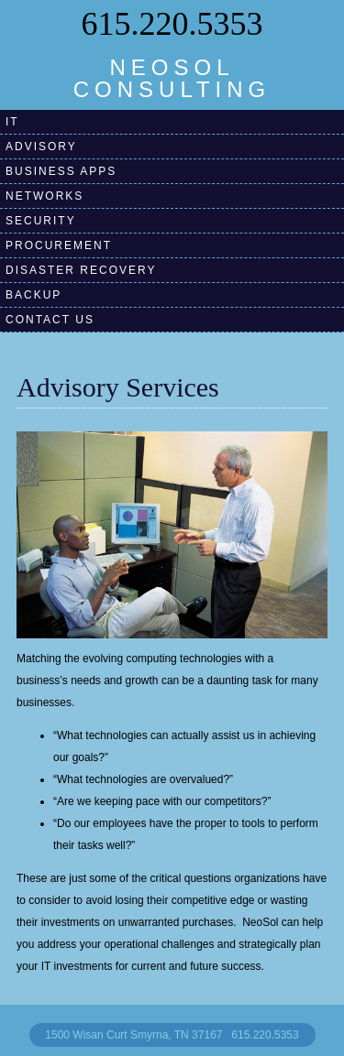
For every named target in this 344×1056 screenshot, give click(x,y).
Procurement (59, 245)
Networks (44, 196)
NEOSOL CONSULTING (172, 78)
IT (12, 121)
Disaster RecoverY (81, 270)
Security (41, 220)
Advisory (41, 146)
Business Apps (61, 171)
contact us (50, 319)
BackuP (33, 294)
